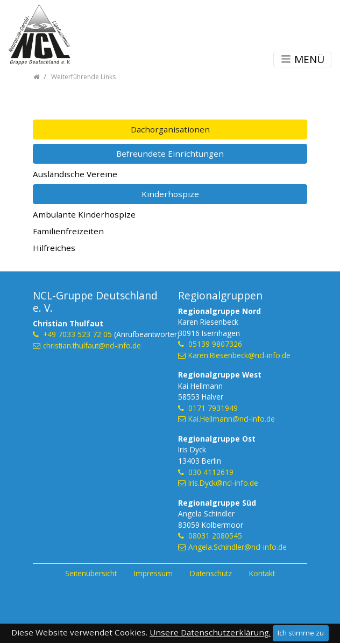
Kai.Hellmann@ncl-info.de (231, 419)
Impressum (153, 573)
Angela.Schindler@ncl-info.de (237, 547)
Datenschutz (211, 573)
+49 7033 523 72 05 (77, 334)
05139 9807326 (215, 344)
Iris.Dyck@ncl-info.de (223, 483)
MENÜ (302, 59)
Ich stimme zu (301, 633)
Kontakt (262, 573)
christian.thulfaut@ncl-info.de (92, 345)
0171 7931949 (213, 408)
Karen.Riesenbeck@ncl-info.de (239, 355)
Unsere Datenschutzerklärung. (210, 632)
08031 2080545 (215, 535)
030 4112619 (210, 472)
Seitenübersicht (91, 573)
